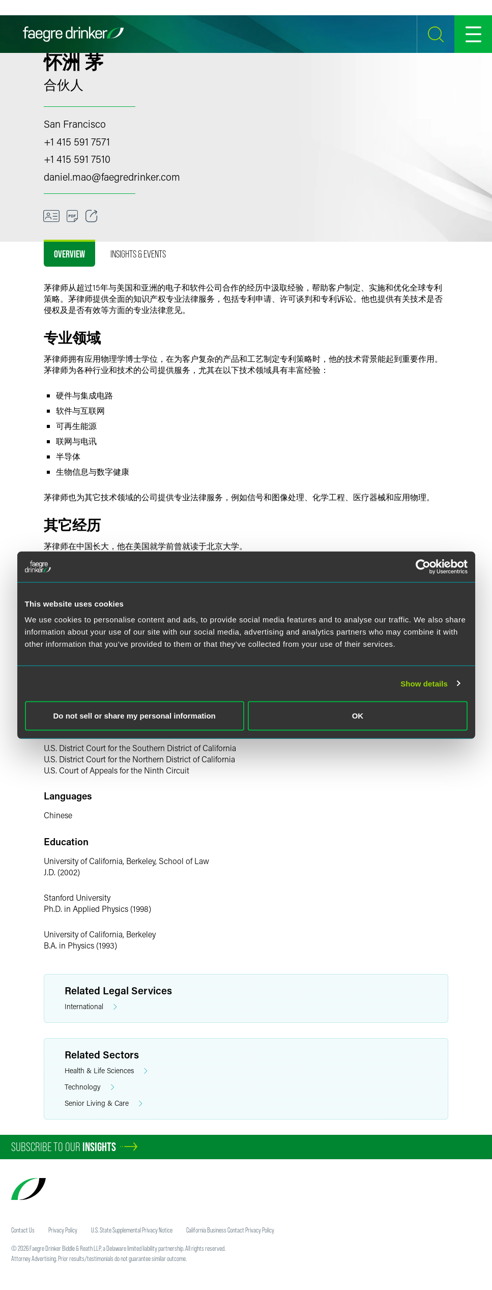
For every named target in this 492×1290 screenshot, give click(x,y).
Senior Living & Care (103, 1103)
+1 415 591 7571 (77, 141)
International (91, 1006)
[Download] (72, 216)
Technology (89, 1087)
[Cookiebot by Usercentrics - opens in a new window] (423, 566)
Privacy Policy (62, 1230)
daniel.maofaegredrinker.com (112, 176)
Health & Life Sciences (106, 1071)
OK (358, 715)
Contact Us (23, 1230)
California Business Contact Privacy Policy (230, 1230)
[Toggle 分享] (91, 216)
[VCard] (51, 216)
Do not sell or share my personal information (134, 715)
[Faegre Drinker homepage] (73, 34)
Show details (424, 683)
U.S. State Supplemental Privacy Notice (131, 1230)
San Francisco (75, 123)
